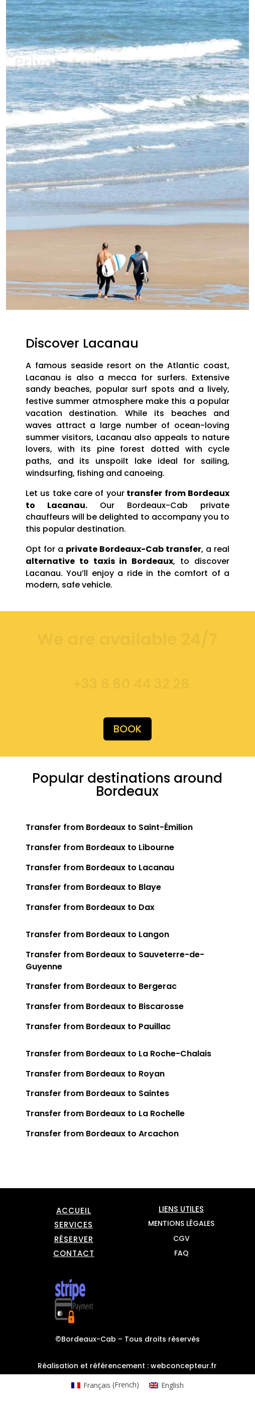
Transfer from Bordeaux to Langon (97, 934)
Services (73, 1224)
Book (127, 729)
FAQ (181, 1253)
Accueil (73, 1210)
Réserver (73, 1239)
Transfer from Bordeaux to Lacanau (100, 867)
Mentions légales (181, 1223)
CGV (181, 1238)
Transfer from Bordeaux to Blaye (93, 887)
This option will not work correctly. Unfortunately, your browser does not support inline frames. (135, 228)
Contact (73, 1253)
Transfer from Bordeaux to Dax (90, 907)
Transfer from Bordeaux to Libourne (100, 847)
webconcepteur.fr (184, 1366)
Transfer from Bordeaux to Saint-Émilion (109, 827)
